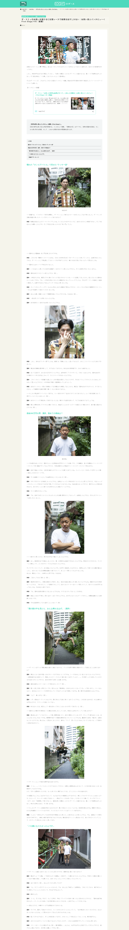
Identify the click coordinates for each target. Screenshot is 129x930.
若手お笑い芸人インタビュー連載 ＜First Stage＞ (47, 9)
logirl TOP (24, 9)
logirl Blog (31, 9)
